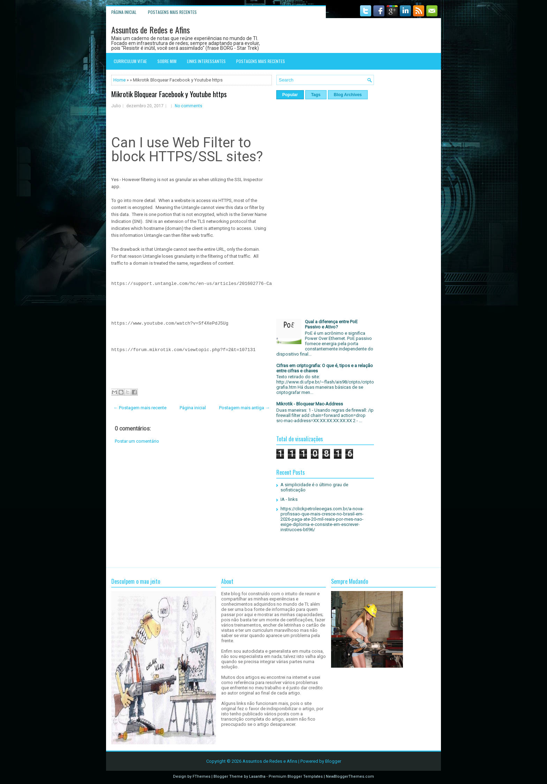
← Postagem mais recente (139, 407)
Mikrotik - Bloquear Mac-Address (309, 403)
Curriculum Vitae (130, 61)
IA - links (289, 499)
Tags (316, 94)
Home (119, 80)
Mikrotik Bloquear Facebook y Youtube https (169, 94)
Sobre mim (167, 61)
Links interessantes (206, 61)
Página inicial (123, 12)
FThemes (201, 776)
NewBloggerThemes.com (350, 776)
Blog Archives (348, 94)
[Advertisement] (191, 505)
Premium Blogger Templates (296, 776)
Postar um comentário (137, 441)
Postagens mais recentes (172, 12)
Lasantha (257, 776)
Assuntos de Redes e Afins (150, 29)
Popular (290, 94)
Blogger (333, 761)
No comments (188, 105)
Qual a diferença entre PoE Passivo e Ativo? (331, 324)
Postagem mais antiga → (244, 407)
